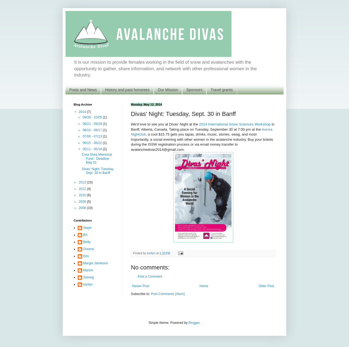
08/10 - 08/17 (93, 130)
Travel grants (221, 90)
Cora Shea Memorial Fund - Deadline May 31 (97, 158)
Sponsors (194, 90)
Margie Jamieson (95, 263)
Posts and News (83, 90)
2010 (83, 195)
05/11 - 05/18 (93, 149)
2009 (83, 202)
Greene (88, 249)
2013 (83, 182)
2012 (83, 189)
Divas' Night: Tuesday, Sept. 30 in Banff (98, 171)
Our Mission (168, 90)
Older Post (266, 286)
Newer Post (140, 286)
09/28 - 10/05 (93, 117)
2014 (83, 112)
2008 (83, 208)
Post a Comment (150, 276)
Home (204, 286)
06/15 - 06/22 (93, 143)
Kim (86, 256)
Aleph (87, 228)
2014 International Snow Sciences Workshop (234, 124)
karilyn (88, 284)
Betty (87, 242)
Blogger (194, 323)
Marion (88, 270)
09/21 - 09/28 (93, 124)
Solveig (88, 277)
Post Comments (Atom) (168, 294)
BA (85, 235)
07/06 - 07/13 (93, 136)
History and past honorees (127, 90)
